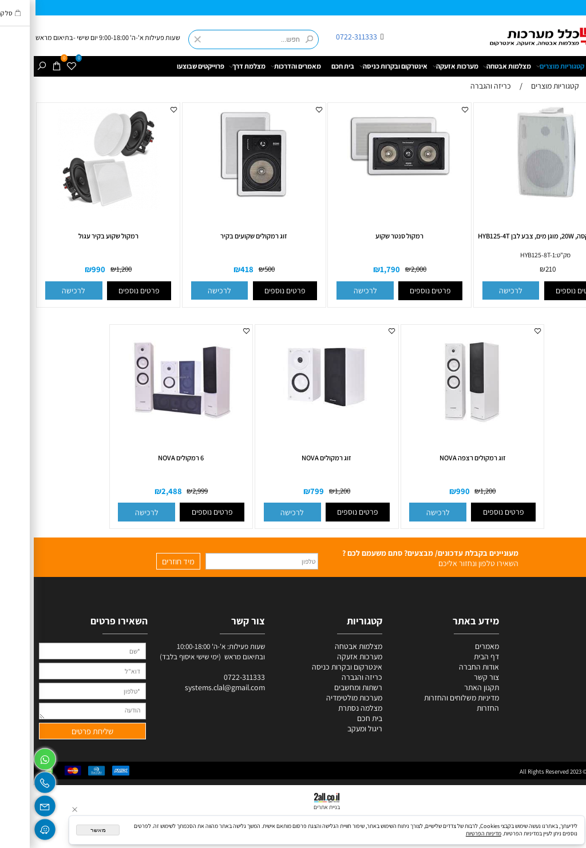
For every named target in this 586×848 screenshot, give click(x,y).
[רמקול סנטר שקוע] (366, 185)
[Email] (11, 803)
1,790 (356, 269)
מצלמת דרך (213, 66)
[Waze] (11, 827)
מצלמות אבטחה (473, 66)
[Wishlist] (38, 66)
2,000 (385, 269)
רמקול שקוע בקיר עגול (75, 236)
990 (65, 269)
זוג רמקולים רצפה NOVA (439, 458)
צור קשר (452, 677)
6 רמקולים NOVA (147, 458)
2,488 (138, 490)
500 (236, 269)
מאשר (64, 830)
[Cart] (23, 66)
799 (283, 490)
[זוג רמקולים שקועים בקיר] (220, 202)
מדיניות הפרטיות (450, 833)
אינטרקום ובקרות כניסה (360, 66)
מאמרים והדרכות (262, 66)
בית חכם (309, 66)
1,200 (90, 269)
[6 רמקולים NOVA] (148, 425)
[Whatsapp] (11, 757)
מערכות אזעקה (422, 66)
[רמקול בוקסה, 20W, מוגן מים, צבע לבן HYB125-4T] (511, 199)
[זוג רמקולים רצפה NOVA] (439, 432)
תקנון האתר (447, 687)
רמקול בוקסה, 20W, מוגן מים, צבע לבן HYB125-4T (511, 236)
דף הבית (572, 66)
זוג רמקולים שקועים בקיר (220, 236)
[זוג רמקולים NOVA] (292, 421)
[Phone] (11, 780)
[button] (477, 290)
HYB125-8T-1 (503, 254)
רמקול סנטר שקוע (366, 236)
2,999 (166, 491)
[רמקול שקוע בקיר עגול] (74, 210)
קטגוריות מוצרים (526, 66)
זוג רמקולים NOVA (293, 458)
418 (213, 269)
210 (517, 269)
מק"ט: (529, 254)
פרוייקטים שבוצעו (167, 66)
